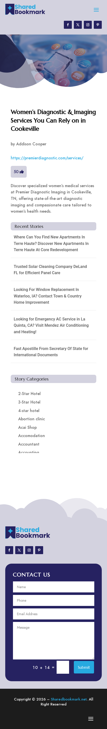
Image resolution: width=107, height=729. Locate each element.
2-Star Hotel (29, 394)
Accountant (28, 444)
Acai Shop (27, 427)
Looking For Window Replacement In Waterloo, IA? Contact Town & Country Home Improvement (48, 296)
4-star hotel (28, 411)
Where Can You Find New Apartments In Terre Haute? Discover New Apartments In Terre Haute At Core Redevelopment (51, 243)
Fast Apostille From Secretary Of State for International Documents (51, 351)
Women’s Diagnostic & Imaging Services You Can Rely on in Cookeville (53, 120)
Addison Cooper (31, 144)
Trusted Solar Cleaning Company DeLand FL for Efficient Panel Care (50, 269)
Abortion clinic (31, 419)
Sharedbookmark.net (69, 699)
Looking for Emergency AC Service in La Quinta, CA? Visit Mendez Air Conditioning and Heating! (51, 325)
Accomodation (31, 436)
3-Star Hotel (29, 402)
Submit (84, 667)
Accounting (28, 452)
